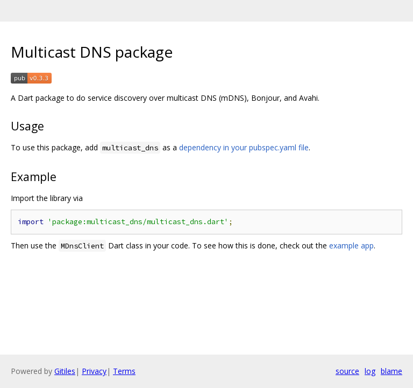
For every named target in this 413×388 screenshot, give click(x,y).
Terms (124, 371)
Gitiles (64, 371)
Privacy (94, 371)
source (347, 371)
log (370, 371)
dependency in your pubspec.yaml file (244, 147)
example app (351, 245)
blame (391, 371)
